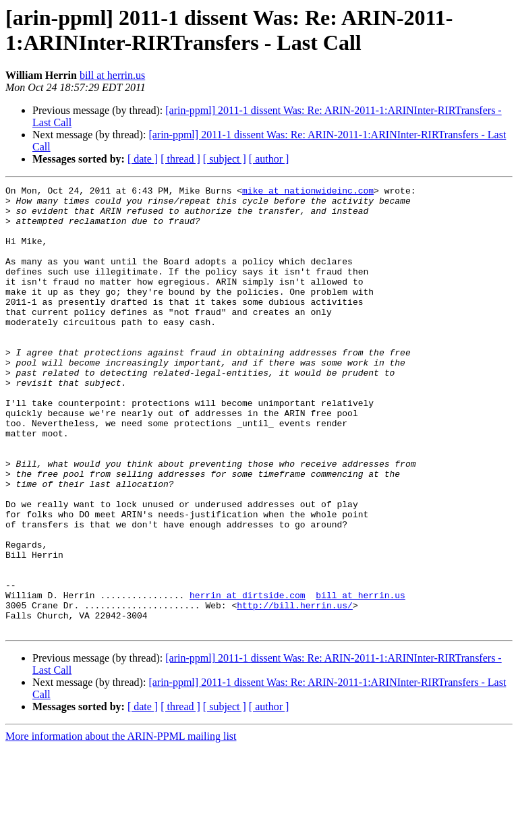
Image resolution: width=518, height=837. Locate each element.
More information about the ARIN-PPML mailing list (121, 825)
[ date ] (142, 159)
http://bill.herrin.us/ (295, 690)
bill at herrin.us (112, 75)
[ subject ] (224, 159)
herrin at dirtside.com (248, 678)
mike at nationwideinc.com (308, 192)
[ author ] (269, 159)
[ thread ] (180, 159)
